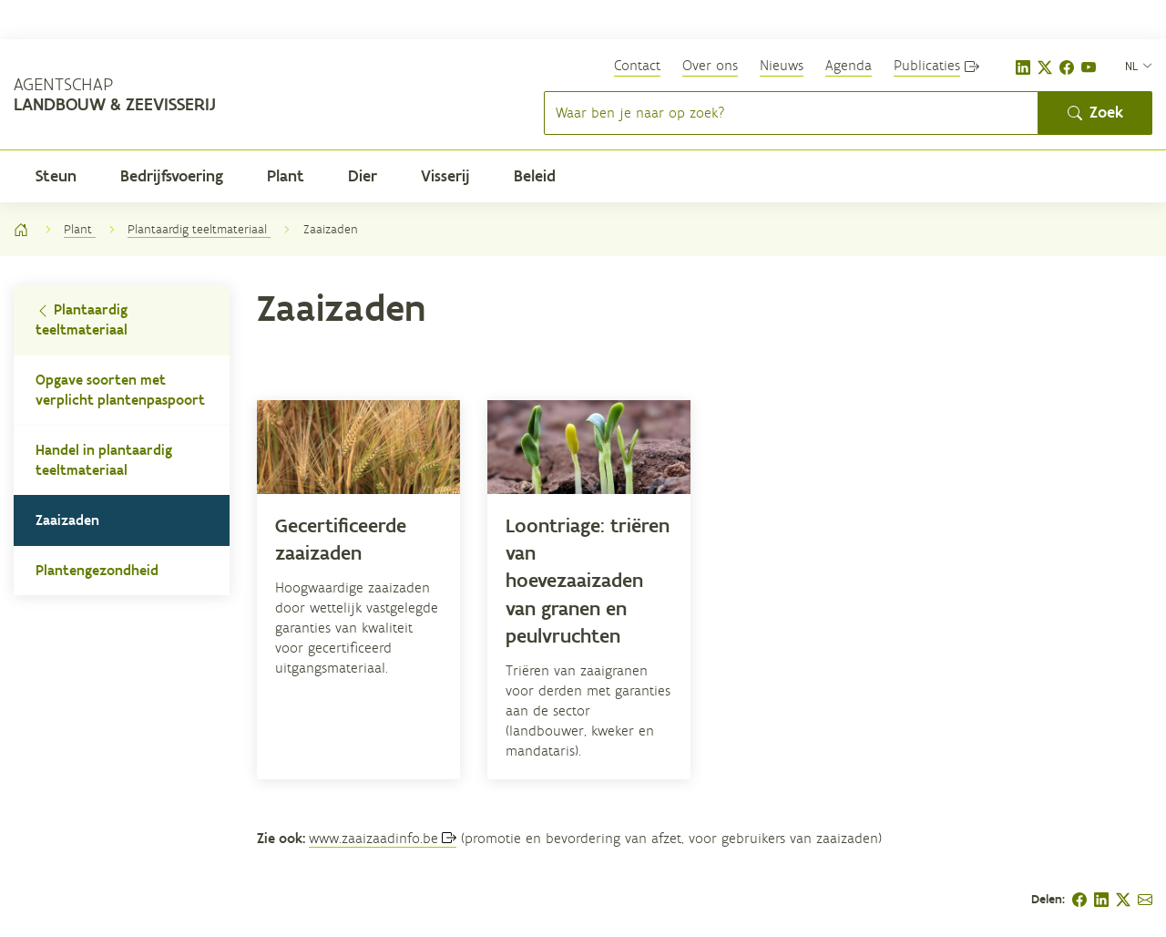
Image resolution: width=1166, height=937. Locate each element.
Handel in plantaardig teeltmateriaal (104, 460)
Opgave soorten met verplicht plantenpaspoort (120, 389)
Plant (285, 176)
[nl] (1138, 65)
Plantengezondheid (97, 570)
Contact (637, 65)
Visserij (445, 176)
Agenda (848, 65)
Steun (56, 176)
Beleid (535, 176)
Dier (362, 176)
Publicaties (927, 65)
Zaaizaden (67, 520)
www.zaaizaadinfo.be (373, 838)
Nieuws (781, 65)
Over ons (710, 65)
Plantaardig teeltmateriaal (199, 229)
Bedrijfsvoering (171, 176)
